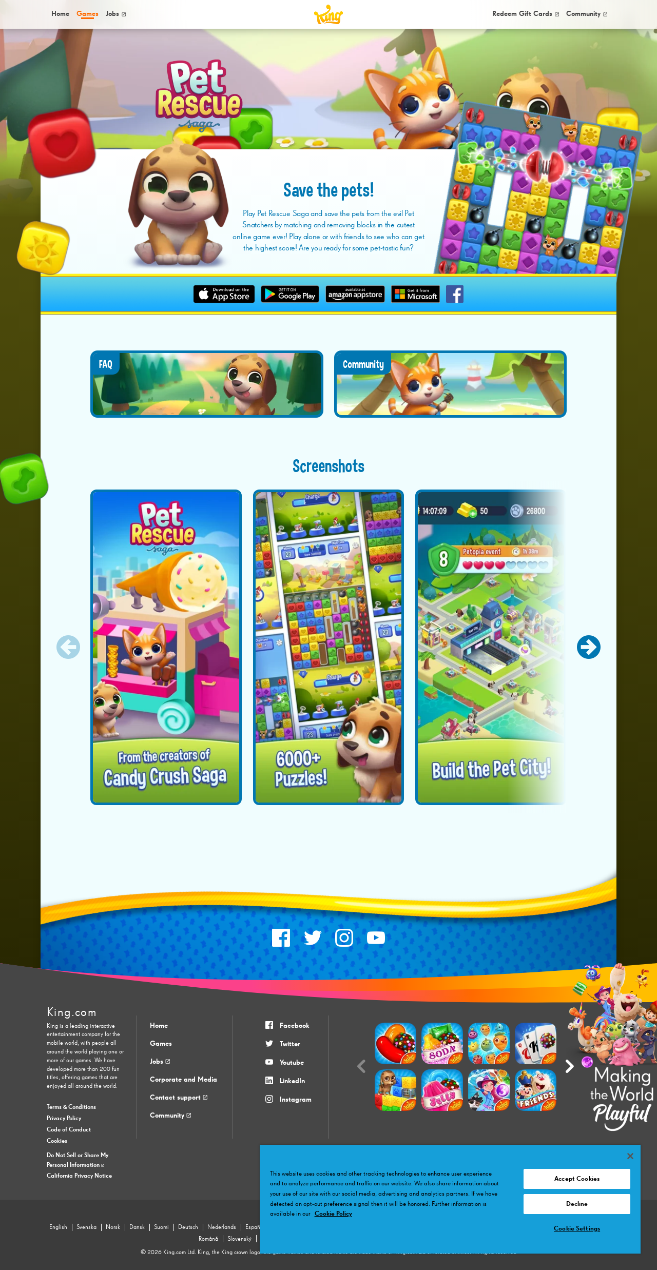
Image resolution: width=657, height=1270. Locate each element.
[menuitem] (59, 14)
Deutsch (188, 1227)
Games (161, 1043)
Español (255, 1227)
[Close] (630, 1156)
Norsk (113, 1227)
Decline (577, 1204)
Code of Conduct (69, 1130)
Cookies (57, 1141)
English (58, 1227)
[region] (450, 1199)
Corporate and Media (183, 1079)
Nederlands (221, 1227)
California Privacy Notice (79, 1176)
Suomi (161, 1227)
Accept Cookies (577, 1179)
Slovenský (239, 1239)
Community (586, 13)
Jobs (116, 13)
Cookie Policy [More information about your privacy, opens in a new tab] (333, 1213)
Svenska (86, 1227)
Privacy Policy (64, 1119)
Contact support (178, 1097)
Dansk (137, 1227)
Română (208, 1239)
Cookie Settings (577, 1228)
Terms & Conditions (71, 1107)
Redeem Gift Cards (525, 13)
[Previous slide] (68, 647)
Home (60, 13)
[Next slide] (589, 647)
